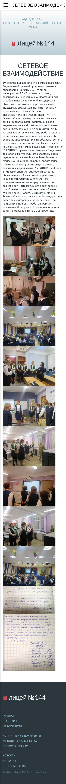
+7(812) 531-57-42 (33, 19)
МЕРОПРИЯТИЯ (12, 726)
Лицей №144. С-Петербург (30, 772)
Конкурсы (10, 760)
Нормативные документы (22, 735)
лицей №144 (24, 697)
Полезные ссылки (15, 766)
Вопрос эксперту (15, 746)
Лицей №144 (33, 43)
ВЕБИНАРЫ (10, 721)
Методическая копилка (20, 741)
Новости (9, 755)
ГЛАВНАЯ (8, 715)
